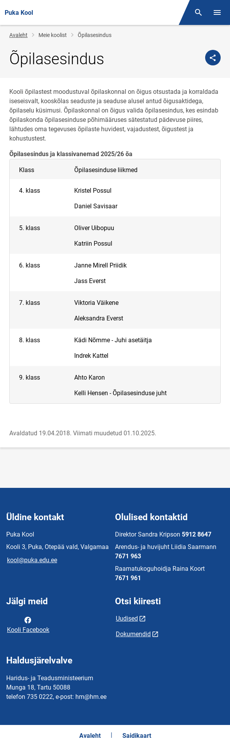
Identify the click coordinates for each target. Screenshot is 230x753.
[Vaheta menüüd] (217, 12)
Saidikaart (136, 735)
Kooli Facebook (28, 624)
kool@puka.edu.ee (32, 560)
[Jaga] (213, 57)
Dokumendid (133, 634)
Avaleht (18, 35)
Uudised (127, 618)
